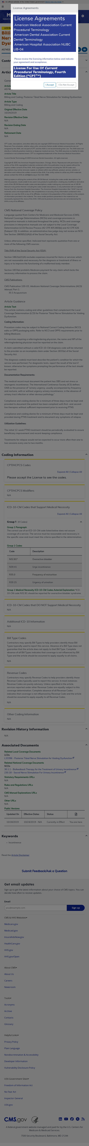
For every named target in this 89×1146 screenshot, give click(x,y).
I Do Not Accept (66, 85)
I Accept (50, 85)
